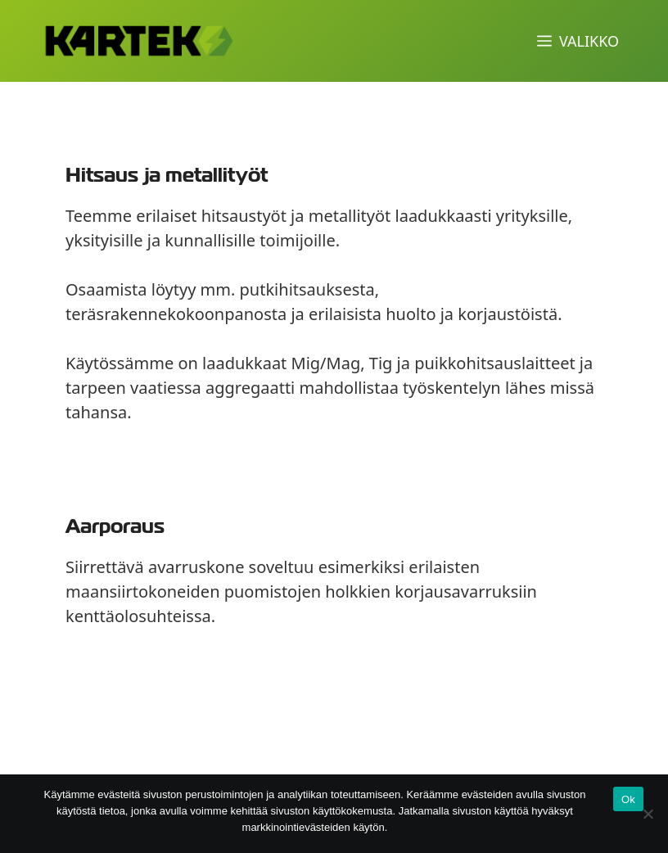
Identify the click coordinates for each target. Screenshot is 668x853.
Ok (628, 799)
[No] (647, 814)
